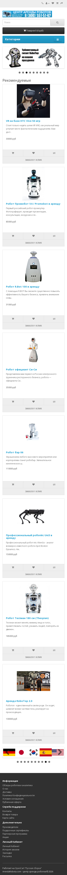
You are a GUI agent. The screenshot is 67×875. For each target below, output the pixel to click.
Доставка (7, 792)
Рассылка (7, 856)
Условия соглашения (13, 798)
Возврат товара (10, 814)
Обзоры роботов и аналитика (17, 785)
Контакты (7, 811)
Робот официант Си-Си (21, 369)
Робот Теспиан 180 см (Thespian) (27, 618)
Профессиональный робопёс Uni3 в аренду (29, 536)
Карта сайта (8, 817)
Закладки (7, 853)
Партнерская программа (14, 833)
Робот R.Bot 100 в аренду (22, 286)
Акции (5, 837)
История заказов (10, 849)
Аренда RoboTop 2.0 (19, 701)
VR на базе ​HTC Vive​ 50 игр (23, 120)
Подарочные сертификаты (15, 830)
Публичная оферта (11, 802)
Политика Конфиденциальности (18, 795)
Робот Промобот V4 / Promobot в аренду (33, 203)
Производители (10, 827)
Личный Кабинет (10, 846)
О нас (5, 788)
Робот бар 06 (14, 452)
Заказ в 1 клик (33, 160)
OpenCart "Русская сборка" (28, 868)
